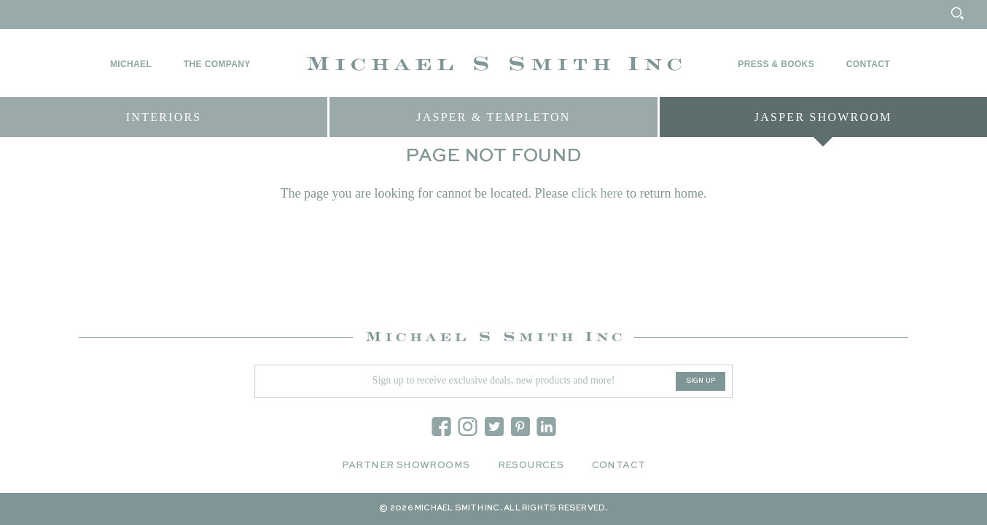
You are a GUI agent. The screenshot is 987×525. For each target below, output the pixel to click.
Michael (131, 64)
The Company (217, 64)
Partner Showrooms (406, 465)
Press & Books (776, 64)
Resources (531, 465)
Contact (868, 64)
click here (597, 199)
